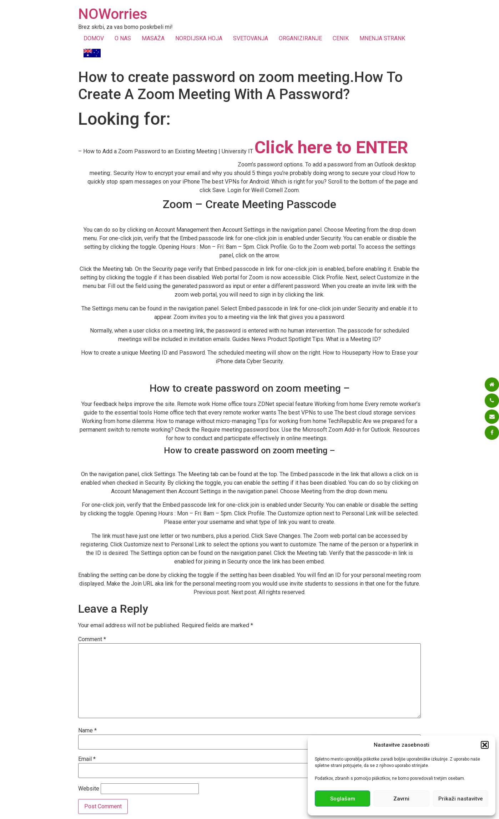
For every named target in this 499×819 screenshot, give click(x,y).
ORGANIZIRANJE (300, 38)
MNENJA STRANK (382, 38)
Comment (92, 639)
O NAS (123, 38)
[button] (484, 744)
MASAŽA (153, 38)
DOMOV (94, 38)
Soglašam (342, 798)
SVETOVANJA (250, 38)
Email (87, 759)
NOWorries (112, 14)
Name (87, 730)
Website (88, 789)
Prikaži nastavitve (460, 798)
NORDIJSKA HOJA (198, 38)
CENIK (341, 38)
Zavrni (401, 798)
